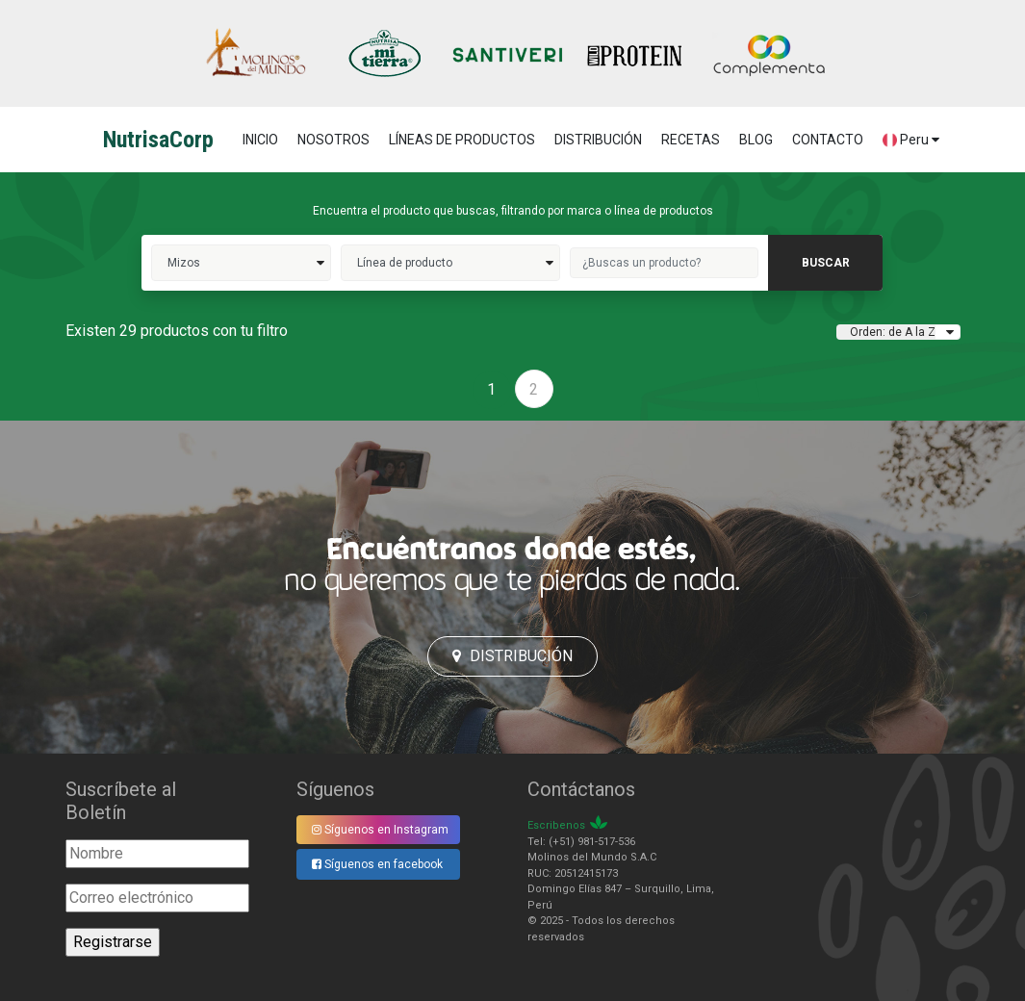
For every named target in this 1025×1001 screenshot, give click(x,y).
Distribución (512, 656)
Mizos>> (241, 262)
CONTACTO (827, 139)
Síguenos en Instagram (380, 829)
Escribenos (556, 825)
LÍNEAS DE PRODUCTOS (462, 139)
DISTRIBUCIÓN (598, 139)
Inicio (260, 139)
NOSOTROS (333, 139)
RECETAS (690, 139)
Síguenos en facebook (377, 864)
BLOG (756, 139)
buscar (826, 263)
